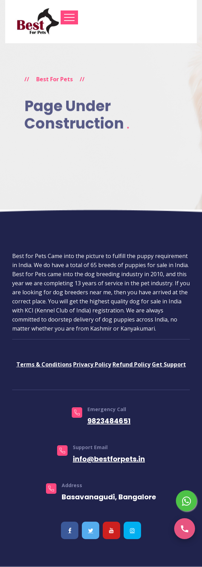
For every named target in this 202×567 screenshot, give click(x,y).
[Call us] (184, 528)
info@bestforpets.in (109, 459)
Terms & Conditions (44, 364)
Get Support (169, 364)
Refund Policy (131, 364)
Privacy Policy (92, 364)
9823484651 (109, 421)
